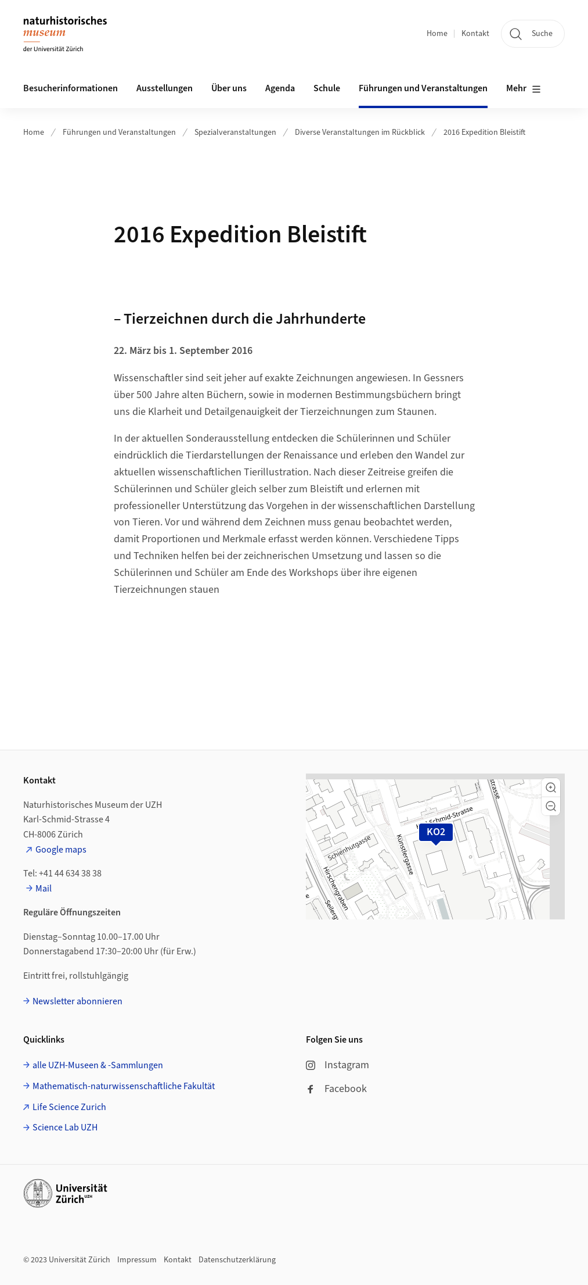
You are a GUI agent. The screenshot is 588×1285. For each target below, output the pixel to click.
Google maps (60, 849)
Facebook (336, 1089)
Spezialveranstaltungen (235, 132)
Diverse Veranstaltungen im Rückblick (360, 132)
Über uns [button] (229, 88)
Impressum (137, 1260)
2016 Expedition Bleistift (484, 132)
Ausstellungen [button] (164, 88)
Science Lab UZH (65, 1127)
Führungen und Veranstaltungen (119, 132)
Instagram (337, 1065)
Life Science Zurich (69, 1107)
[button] (551, 787)
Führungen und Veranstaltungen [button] (423, 88)
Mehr (523, 88)
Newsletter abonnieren (77, 1001)
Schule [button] (326, 88)
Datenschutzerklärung (237, 1260)
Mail (43, 888)
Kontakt (475, 34)
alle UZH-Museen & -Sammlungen (98, 1065)
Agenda (280, 88)
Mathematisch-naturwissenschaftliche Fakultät (124, 1086)
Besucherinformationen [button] (70, 88)
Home (437, 34)
